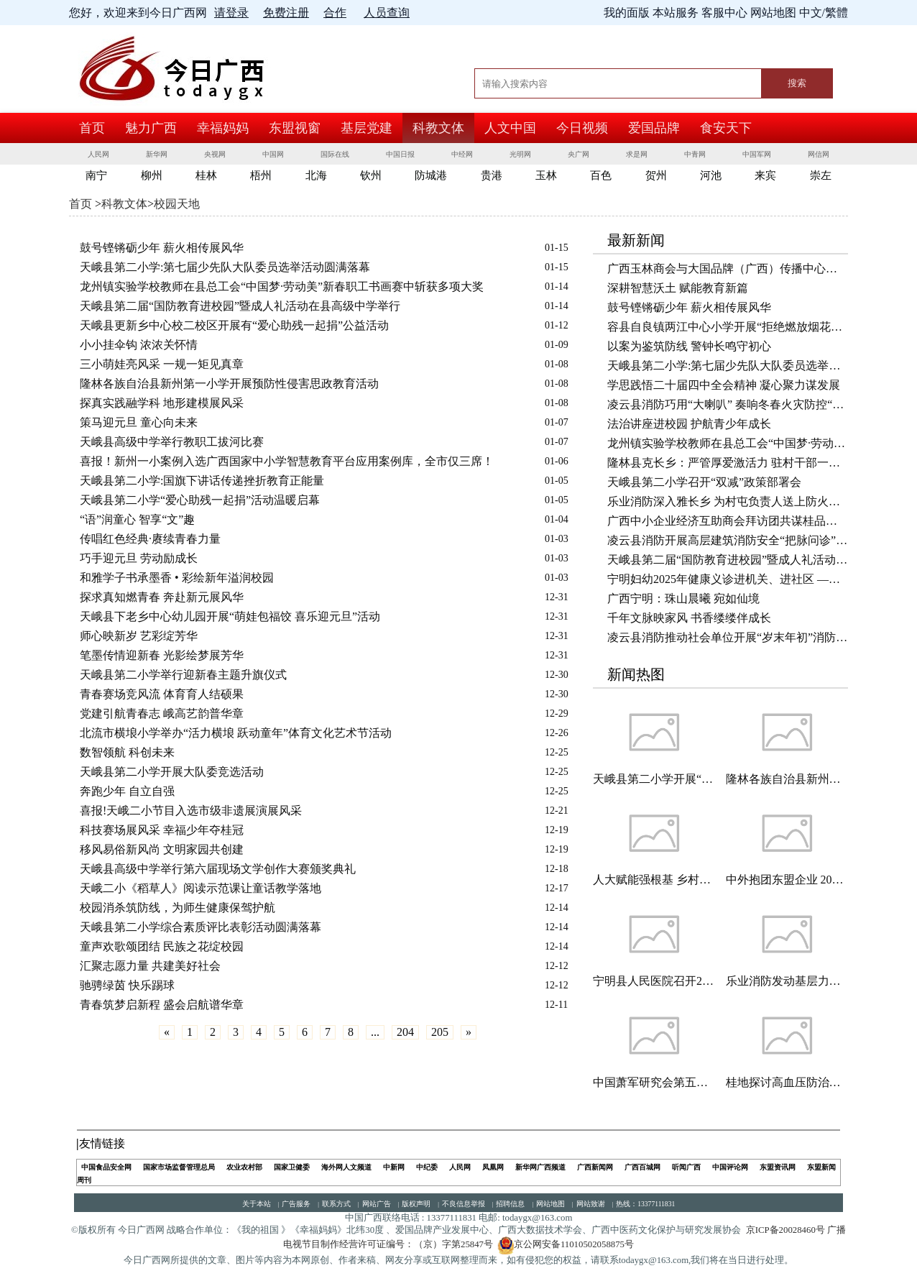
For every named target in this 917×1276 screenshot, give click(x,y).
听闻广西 (686, 1167)
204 (405, 1032)
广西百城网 (642, 1167)
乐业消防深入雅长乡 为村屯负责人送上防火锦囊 (727, 501)
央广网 (578, 154)
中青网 (695, 154)
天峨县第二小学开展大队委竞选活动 (172, 772)
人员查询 (387, 12)
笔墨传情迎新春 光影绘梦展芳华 (162, 655)
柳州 (151, 175)
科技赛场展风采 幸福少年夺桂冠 (162, 830)
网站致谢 (590, 1204)
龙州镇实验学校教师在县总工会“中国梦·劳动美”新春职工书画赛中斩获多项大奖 (282, 286)
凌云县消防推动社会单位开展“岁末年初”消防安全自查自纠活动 (727, 637)
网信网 (818, 154)
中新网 (394, 1167)
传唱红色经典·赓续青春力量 (150, 539)
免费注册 (286, 12)
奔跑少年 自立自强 (127, 791)
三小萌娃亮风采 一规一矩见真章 (162, 364)
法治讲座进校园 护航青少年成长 (689, 424)
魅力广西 (151, 128)
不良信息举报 (463, 1204)
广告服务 (296, 1204)
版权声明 (416, 1204)
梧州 (261, 175)
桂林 (206, 175)
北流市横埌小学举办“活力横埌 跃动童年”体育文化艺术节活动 (236, 733)
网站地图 (550, 1204)
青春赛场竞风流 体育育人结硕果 (162, 694)
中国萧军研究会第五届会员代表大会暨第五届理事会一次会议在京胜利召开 (654, 1082)
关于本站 (256, 1204)
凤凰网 (493, 1167)
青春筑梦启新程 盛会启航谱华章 (162, 1005)
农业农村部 (244, 1167)
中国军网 (756, 154)
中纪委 (427, 1167)
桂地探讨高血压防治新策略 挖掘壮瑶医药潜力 (787, 1082)
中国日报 (400, 154)
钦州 (371, 175)
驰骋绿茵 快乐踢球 (127, 985)
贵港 (491, 175)
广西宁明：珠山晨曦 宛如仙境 (683, 598)
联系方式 (336, 1204)
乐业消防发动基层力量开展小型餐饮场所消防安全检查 (787, 981)
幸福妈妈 (223, 128)
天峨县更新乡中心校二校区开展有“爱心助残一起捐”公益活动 (234, 325)
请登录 (231, 12)
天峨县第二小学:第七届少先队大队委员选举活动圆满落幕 (225, 267)
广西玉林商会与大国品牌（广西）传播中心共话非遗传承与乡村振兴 (727, 268)
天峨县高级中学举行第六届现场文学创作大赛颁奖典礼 (218, 869)
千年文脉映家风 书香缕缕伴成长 (689, 618)
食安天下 (726, 128)
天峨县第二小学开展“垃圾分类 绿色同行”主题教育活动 (654, 779)
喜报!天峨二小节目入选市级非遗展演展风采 (191, 810)
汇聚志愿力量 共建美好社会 (150, 966)
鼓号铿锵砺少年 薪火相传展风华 (162, 248)
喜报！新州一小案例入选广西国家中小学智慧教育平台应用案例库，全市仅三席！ (287, 461)
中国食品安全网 (106, 1167)
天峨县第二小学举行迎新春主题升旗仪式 (183, 675)
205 (439, 1032)
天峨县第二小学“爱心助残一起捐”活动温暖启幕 (200, 500)
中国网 (273, 154)
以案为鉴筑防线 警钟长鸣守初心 (689, 346)
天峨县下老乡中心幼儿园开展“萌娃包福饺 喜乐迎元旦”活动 (230, 616)
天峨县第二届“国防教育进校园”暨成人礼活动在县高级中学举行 (240, 306)
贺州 (656, 175)
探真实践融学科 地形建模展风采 (162, 403)
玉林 (546, 175)
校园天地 (177, 204)
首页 (92, 128)
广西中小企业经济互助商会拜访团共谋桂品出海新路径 (727, 521)
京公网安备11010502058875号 (565, 1244)
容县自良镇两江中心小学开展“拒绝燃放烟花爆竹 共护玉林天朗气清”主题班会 (727, 327)
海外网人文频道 (346, 1167)
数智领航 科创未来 (127, 752)
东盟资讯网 (778, 1167)
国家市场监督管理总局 (179, 1167)
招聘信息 (510, 1204)
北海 (316, 175)
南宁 (96, 175)
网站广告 (376, 1204)
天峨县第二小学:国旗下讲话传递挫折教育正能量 (202, 480)
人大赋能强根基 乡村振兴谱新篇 (654, 879)
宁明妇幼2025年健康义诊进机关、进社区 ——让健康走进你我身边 (727, 579)
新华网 (156, 154)
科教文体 (438, 128)
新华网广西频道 (540, 1167)
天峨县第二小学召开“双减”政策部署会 (704, 482)
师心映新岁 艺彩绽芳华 (139, 636)
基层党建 (366, 128)
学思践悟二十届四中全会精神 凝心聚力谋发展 (723, 385)
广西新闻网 (595, 1167)
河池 (711, 175)
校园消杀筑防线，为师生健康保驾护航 (177, 907)
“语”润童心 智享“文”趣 (137, 519)
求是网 (637, 154)
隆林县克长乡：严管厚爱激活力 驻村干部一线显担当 (727, 462)
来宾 (765, 175)
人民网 (98, 154)
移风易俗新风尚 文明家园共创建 (162, 849)
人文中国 (510, 128)
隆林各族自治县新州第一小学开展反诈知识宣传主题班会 (787, 779)
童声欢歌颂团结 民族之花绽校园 (162, 946)
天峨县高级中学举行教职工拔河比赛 (172, 442)
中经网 (462, 154)
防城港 (431, 175)
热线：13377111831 (645, 1204)
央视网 (215, 154)
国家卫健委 (292, 1167)
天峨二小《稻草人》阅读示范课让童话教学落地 (200, 888)
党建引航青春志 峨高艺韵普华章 (162, 713)
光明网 (520, 154)
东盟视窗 (295, 128)
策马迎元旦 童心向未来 (139, 422)
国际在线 (335, 154)
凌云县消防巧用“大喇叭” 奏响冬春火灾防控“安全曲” (727, 404)
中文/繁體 (823, 12)
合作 (334, 12)
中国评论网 (730, 1167)
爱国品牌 (654, 128)
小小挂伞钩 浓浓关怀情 (139, 345)
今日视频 (582, 128)
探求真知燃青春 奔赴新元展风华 (162, 597)
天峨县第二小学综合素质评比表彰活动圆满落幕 (200, 927)
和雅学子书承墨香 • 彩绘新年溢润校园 (177, 578)
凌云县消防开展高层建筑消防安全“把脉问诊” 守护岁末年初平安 (727, 540)
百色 (601, 175)
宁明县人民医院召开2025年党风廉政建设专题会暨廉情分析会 (654, 981)
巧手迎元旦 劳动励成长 (139, 558)
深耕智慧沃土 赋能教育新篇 (677, 288)
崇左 (820, 175)
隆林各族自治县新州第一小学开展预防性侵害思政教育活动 (229, 383)
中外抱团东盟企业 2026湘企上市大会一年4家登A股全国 (787, 879)
